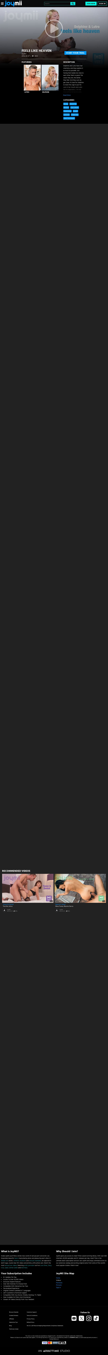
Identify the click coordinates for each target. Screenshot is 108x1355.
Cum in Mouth (74, 107)
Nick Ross (24, 1268)
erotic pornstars (29, 1265)
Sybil (6, 1268)
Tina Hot (5, 906)
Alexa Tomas (59, 906)
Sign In (102, 3)
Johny (11, 906)
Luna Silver (43, 1265)
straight (75, 111)
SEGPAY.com (74, 1337)
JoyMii (9, 909)
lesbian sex (4, 1260)
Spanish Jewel (60, 904)
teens (16, 1258)
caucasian (66, 114)
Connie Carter (13, 1268)
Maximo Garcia (68, 906)
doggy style (75, 114)
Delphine (45, 92)
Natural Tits (73, 104)
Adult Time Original (69, 118)
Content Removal (54, 1339)
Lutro (26, 92)
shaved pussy (67, 111)
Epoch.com (20, 1337)
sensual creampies (35, 1260)
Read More (67, 95)
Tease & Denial (8, 904)
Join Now (91, 3)
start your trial (75, 53)
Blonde (66, 104)
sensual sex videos (11, 1265)
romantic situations (19, 1260)
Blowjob (66, 107)
